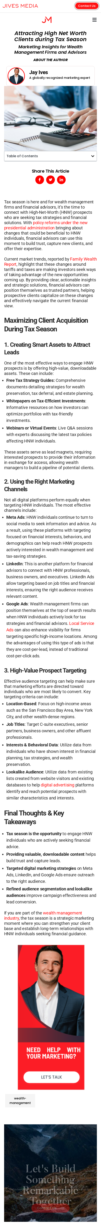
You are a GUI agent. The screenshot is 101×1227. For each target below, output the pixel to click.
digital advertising (57, 785)
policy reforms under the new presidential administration (46, 225)
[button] (94, 19)
